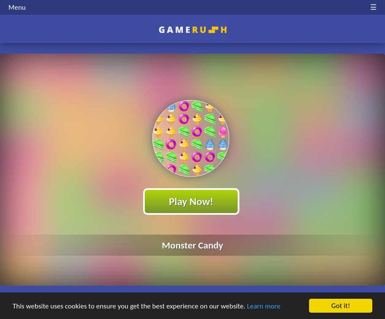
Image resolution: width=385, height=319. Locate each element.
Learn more (263, 306)
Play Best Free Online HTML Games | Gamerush (192, 30)
